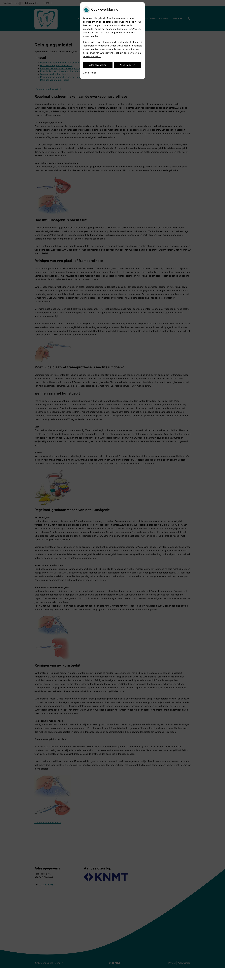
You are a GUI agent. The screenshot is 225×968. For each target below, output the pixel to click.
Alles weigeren (127, 65)
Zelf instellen (90, 72)
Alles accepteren (97, 65)
